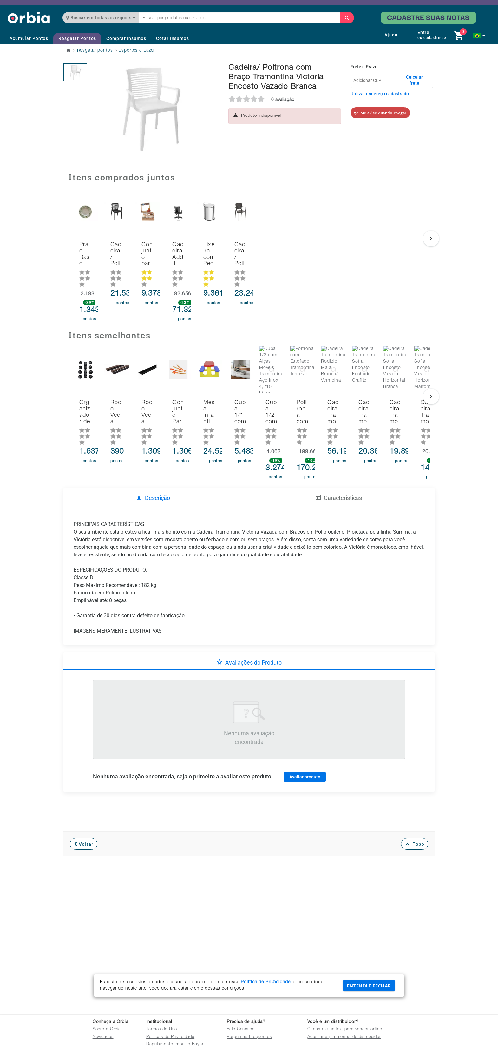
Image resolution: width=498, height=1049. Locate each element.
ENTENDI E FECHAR (369, 985)
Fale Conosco (241, 1029)
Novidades (103, 1037)
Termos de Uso (161, 1029)
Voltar (83, 816)
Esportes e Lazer (137, 51)
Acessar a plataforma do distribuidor (344, 1037)
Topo (414, 816)
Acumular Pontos (29, 38)
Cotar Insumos (172, 38)
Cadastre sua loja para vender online (344, 1029)
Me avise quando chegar (380, 112)
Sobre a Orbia (107, 1029)
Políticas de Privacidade (170, 1037)
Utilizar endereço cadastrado (380, 93)
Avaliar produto (304, 748)
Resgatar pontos (95, 51)
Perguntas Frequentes (249, 1037)
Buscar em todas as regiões (100, 17)
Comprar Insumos (126, 38)
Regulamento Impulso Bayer (175, 1044)
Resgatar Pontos (77, 38)
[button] (479, 35)
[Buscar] (347, 17)
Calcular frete (414, 80)
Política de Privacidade (265, 982)
